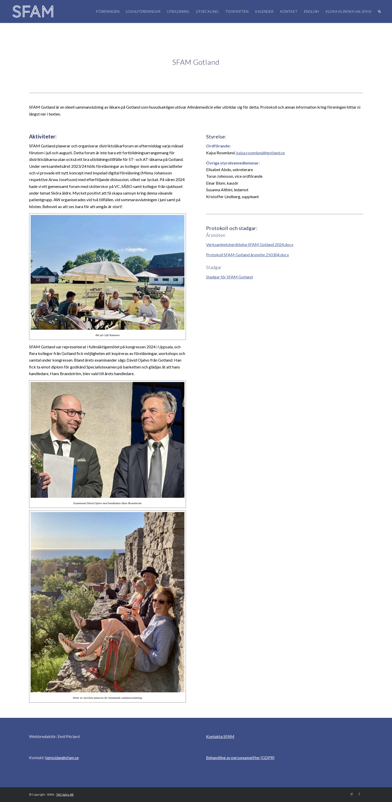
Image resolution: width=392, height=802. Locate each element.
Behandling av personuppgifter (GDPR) (240, 757)
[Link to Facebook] (359, 794)
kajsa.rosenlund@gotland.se (260, 152)
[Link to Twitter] (352, 794)
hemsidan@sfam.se (62, 757)
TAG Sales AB (65, 794)
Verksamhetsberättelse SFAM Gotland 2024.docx (249, 244)
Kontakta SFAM (220, 736)
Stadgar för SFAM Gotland (229, 276)
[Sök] (379, 11)
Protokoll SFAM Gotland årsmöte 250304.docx (247, 254)
